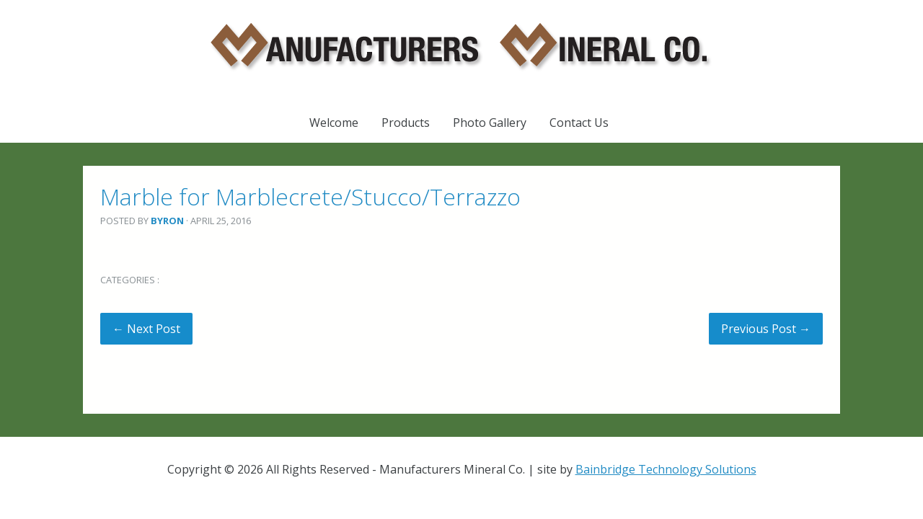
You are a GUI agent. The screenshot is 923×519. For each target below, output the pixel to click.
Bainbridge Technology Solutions (665, 469)
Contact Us (579, 122)
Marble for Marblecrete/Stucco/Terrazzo (310, 196)
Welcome (333, 122)
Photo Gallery (489, 122)
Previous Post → (766, 329)
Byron (167, 220)
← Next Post (146, 329)
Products (405, 122)
